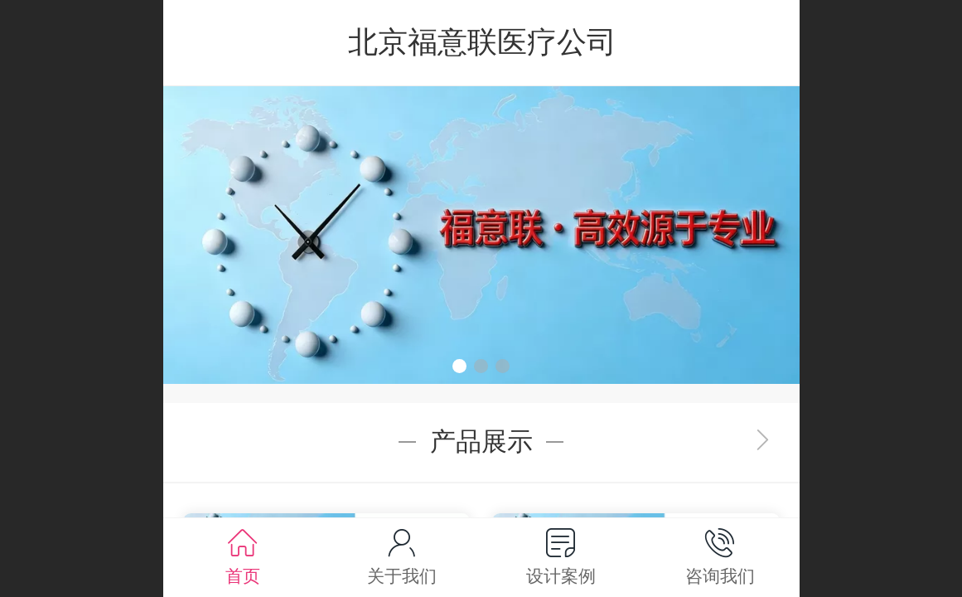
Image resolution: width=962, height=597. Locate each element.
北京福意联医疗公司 (482, 42)
